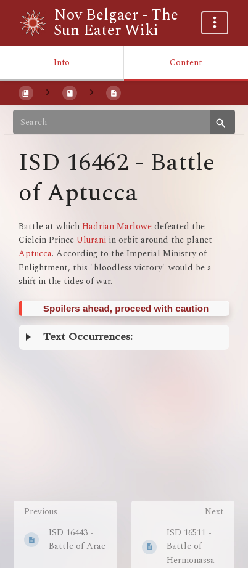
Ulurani (91, 239)
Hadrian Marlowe (117, 226)
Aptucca (35, 253)
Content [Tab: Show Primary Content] (186, 62)
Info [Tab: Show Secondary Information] (62, 62)
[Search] (111, 122)
